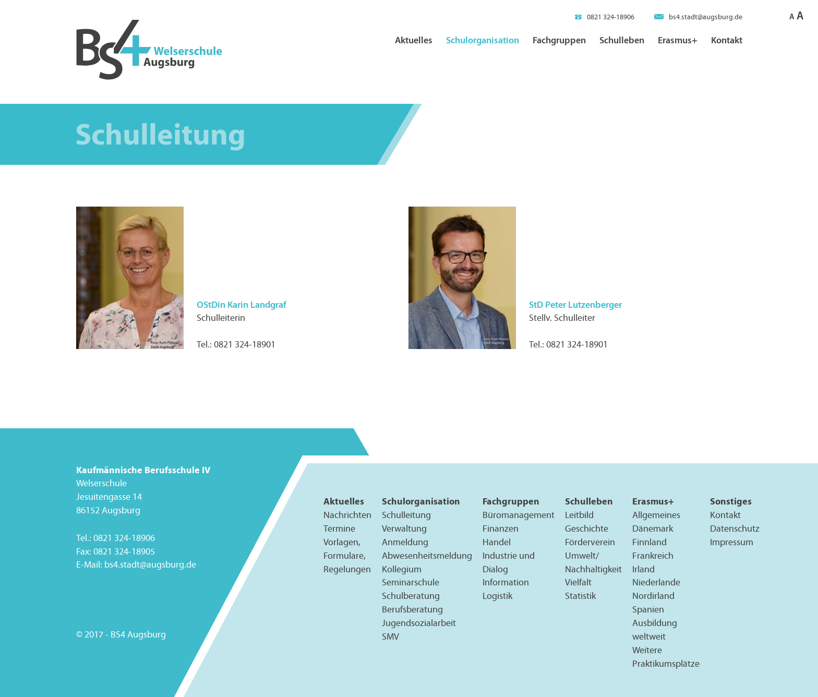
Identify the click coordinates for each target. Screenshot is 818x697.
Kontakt (726, 40)
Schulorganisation (482, 40)
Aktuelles (413, 40)
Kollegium (402, 569)
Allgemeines (656, 515)
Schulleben (621, 40)
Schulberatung (411, 596)
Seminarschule (410, 582)
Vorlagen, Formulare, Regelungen (347, 555)
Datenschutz (735, 528)
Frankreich (652, 555)
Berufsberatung (412, 609)
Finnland (649, 542)
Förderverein (590, 542)
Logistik (497, 596)
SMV (390, 636)
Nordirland (653, 596)
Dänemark (652, 528)
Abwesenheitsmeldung (427, 555)
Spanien (648, 609)
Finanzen (501, 528)
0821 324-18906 (604, 17)
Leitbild (579, 515)
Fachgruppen (559, 40)
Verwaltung (404, 528)
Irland (643, 569)
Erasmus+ (677, 40)
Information (506, 582)
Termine (339, 528)
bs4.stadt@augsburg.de (698, 17)
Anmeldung (405, 542)
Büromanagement (519, 515)
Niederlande (656, 582)
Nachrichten (347, 515)
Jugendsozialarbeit (419, 623)
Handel (497, 542)
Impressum (731, 542)
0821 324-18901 (244, 344)
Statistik (580, 596)
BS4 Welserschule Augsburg (149, 50)
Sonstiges (731, 501)
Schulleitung (406, 515)
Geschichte (586, 528)
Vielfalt (578, 582)
